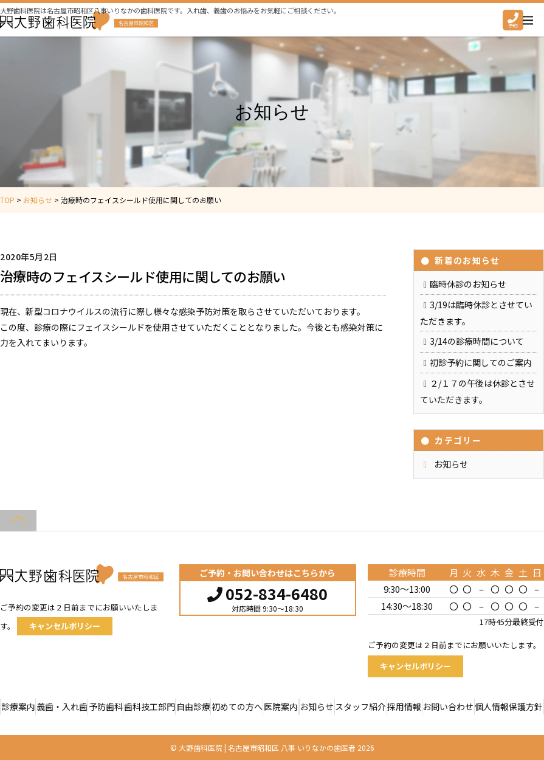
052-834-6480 (267, 592)
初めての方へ (237, 706)
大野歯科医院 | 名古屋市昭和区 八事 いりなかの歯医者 (267, 747)
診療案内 (18, 706)
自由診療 (193, 706)
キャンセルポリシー (64, 626)
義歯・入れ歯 (62, 706)
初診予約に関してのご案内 (481, 362)
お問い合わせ (447, 706)
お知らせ (451, 464)
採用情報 (404, 706)
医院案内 (281, 706)
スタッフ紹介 (360, 706)
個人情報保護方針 (509, 706)
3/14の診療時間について (477, 341)
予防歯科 (106, 706)
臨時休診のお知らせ (468, 284)
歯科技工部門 (149, 706)
